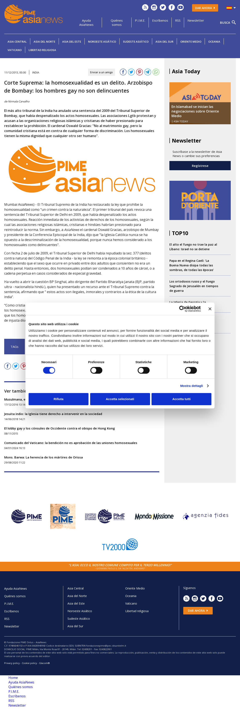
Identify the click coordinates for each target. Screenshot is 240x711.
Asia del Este (71, 41)
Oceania (214, 41)
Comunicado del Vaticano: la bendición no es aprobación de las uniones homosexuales (70, 443)
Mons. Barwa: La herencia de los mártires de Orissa (43, 457)
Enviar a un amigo (101, 72)
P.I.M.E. (140, 20)
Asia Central (17, 41)
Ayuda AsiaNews (86, 22)
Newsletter (195, 20)
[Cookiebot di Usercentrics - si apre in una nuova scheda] (182, 309)
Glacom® (44, 663)
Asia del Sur (164, 41)
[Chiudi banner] (209, 308)
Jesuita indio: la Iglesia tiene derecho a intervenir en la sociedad (53, 414)
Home (13, 677)
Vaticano (15, 50)
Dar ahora (205, 8)
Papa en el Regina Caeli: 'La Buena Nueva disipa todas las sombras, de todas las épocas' (191, 265)
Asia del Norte (44, 41)
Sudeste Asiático (136, 41)
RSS (178, 20)
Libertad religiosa (42, 50)
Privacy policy (12, 663)
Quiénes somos (117, 22)
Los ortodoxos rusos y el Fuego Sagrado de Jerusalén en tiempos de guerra (193, 286)
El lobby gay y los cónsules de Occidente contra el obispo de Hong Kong (59, 428)
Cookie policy (29, 663)
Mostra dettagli (191, 386)
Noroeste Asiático (102, 41)
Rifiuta (58, 399)
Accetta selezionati (120, 399)
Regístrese (200, 166)
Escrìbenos (160, 20)
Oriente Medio (190, 41)
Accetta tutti (181, 399)
